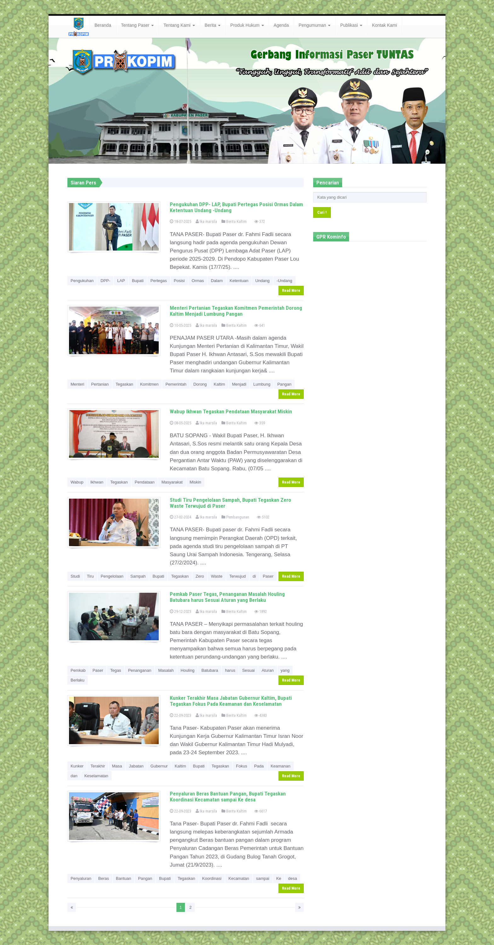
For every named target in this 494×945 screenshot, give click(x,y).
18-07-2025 (180, 221)
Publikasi (351, 25)
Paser (268, 576)
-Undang (284, 280)
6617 (260, 811)
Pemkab (78, 670)
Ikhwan (96, 482)
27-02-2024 (180, 517)
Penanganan (139, 670)
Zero (200, 576)
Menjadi (239, 384)
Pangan (284, 384)
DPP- (105, 280)
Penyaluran (81, 878)
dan (74, 775)
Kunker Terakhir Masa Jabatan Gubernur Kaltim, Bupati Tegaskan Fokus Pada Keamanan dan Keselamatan (231, 701)
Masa (117, 766)
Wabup (77, 482)
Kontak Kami (384, 25)
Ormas (198, 280)
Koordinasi (211, 878)
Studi (75, 576)
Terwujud (237, 576)
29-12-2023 (180, 611)
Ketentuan (239, 280)
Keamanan (280, 766)
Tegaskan (124, 384)
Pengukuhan (82, 280)
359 (259, 423)
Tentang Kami (179, 25)
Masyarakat (171, 482)
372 (259, 221)
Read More (291, 290)
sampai (262, 878)
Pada (259, 766)
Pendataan (145, 482)
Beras (103, 878)
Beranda (103, 25)
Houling (187, 670)
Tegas (115, 670)
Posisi (179, 280)
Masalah (166, 670)
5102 (263, 517)
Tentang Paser (137, 25)
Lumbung (261, 384)
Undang (262, 280)
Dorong (200, 384)
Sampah (138, 576)
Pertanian (100, 384)
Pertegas (159, 280)
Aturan (267, 670)
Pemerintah (175, 384)
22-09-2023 (180, 715)
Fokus (241, 766)
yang (285, 670)
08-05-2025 (180, 423)
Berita (213, 25)
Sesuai (248, 670)
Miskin (195, 482)
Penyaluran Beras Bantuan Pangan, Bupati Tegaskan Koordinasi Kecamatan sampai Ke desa (228, 796)
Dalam (217, 280)
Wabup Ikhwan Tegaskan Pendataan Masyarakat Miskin (231, 411)
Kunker (77, 766)
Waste (216, 576)
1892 (260, 611)
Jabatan (136, 766)
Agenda (281, 25)
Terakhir (97, 766)
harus (230, 670)
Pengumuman (314, 25)
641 (259, 325)
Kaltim (219, 384)
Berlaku (77, 680)
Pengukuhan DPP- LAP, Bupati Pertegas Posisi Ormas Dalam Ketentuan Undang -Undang (236, 207)
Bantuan (123, 878)
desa (292, 878)
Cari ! (322, 212)
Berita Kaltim (234, 221)
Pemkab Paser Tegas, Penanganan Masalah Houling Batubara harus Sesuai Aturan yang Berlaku (227, 597)
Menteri (77, 384)
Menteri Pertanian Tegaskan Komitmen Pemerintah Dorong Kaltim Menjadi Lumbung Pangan (236, 311)
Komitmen (149, 384)
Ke (278, 878)
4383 (260, 715)
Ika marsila (206, 221)
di (254, 576)
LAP (121, 280)
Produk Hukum (247, 25)
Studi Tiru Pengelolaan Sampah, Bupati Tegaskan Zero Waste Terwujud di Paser (230, 503)
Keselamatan (96, 775)
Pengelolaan (112, 576)
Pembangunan (235, 517)
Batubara (209, 670)
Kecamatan (238, 878)
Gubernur (159, 766)
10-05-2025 (180, 325)
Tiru (90, 576)
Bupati (138, 280)
